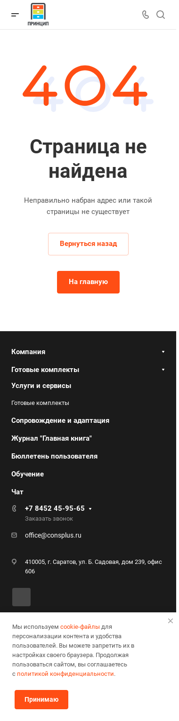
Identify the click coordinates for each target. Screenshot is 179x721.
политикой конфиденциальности (65, 673)
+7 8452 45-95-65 (55, 508)
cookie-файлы (80, 626)
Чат (17, 492)
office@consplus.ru (53, 535)
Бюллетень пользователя (54, 456)
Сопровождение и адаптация (60, 420)
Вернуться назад (88, 243)
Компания (28, 352)
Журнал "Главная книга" (51, 438)
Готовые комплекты (45, 369)
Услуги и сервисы (41, 385)
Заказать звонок (49, 518)
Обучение (27, 474)
